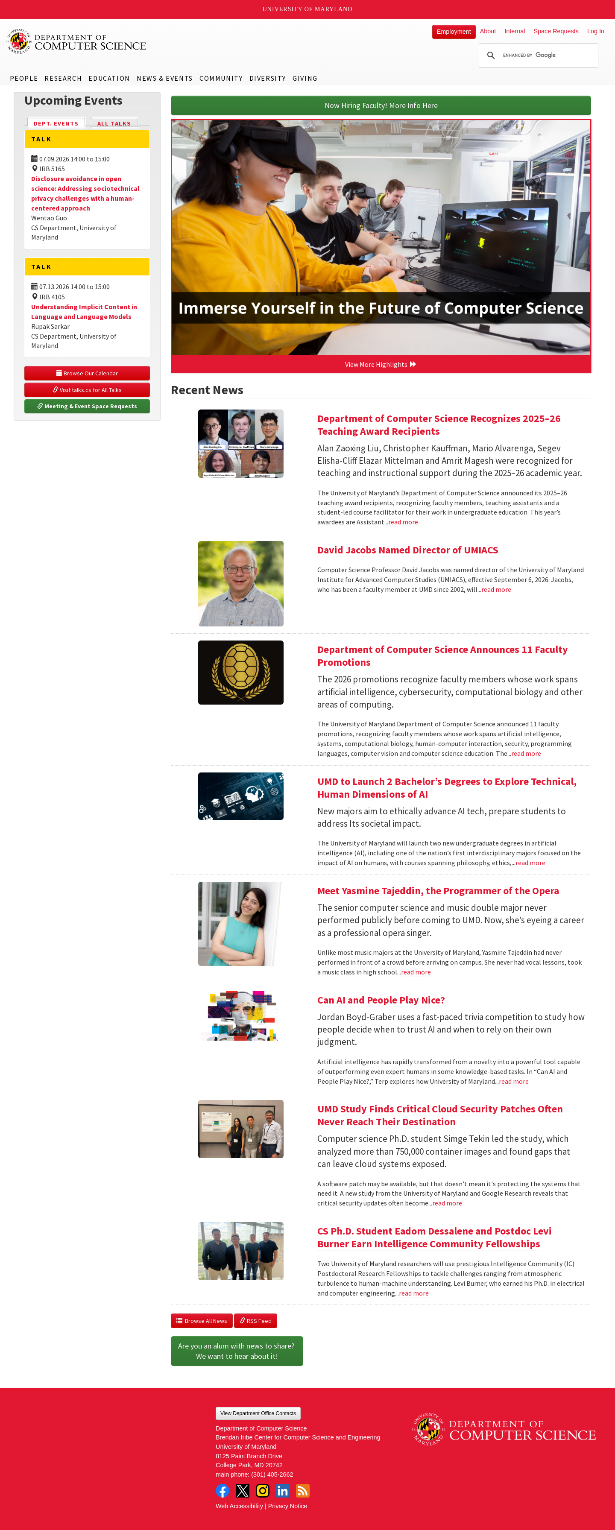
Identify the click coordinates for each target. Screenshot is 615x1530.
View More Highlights (381, 364)
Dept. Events (60, 122)
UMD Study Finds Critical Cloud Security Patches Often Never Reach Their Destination (440, 1115)
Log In (595, 31)
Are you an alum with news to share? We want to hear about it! (237, 1351)
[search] (537, 55)
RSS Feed (256, 1321)
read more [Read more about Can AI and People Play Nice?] (514, 1081)
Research (63, 78)
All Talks (114, 123)
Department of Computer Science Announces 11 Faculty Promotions (442, 656)
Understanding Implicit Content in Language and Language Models (84, 311)
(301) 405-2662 (272, 1474)
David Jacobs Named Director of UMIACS (407, 549)
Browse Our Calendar (87, 373)
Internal (514, 31)
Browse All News (201, 1321)
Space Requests (556, 31)
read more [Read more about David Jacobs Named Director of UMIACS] (496, 589)
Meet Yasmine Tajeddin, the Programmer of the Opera (438, 890)
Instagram (262, 1491)
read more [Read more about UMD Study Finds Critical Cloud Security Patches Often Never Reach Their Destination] (447, 1203)
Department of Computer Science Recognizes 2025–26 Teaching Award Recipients (439, 425)
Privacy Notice (288, 1506)
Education (109, 78)
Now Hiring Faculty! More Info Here (381, 105)
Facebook (222, 1491)
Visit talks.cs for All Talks (87, 390)
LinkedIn (283, 1491)
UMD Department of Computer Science (76, 41)
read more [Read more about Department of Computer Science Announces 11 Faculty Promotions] (526, 753)
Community (221, 78)
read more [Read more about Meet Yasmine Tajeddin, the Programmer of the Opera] (416, 972)
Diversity (267, 78)
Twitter (242, 1491)
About (488, 31)
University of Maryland (308, 9)
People (24, 78)
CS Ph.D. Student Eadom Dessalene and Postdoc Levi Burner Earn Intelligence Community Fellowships (434, 1237)
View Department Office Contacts (258, 1413)
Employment (454, 31)
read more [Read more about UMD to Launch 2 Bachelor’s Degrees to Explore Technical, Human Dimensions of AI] (530, 862)
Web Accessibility (239, 1506)
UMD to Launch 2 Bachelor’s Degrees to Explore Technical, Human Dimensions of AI (447, 788)
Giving (305, 78)
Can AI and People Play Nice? (381, 999)
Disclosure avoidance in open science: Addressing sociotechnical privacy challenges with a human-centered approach (85, 193)
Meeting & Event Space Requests (87, 406)
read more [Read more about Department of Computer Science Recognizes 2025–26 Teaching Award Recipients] (403, 522)
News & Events (165, 78)
